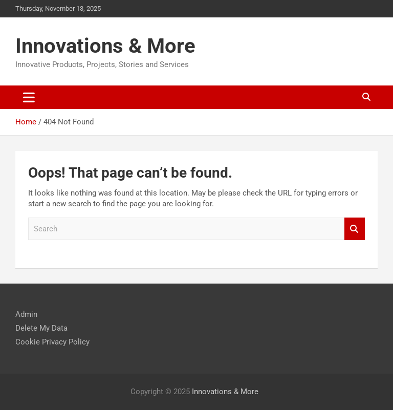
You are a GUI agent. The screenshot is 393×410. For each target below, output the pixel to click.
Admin (26, 314)
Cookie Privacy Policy (52, 342)
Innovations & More (105, 46)
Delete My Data (41, 328)
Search (354, 229)
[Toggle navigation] (28, 97)
